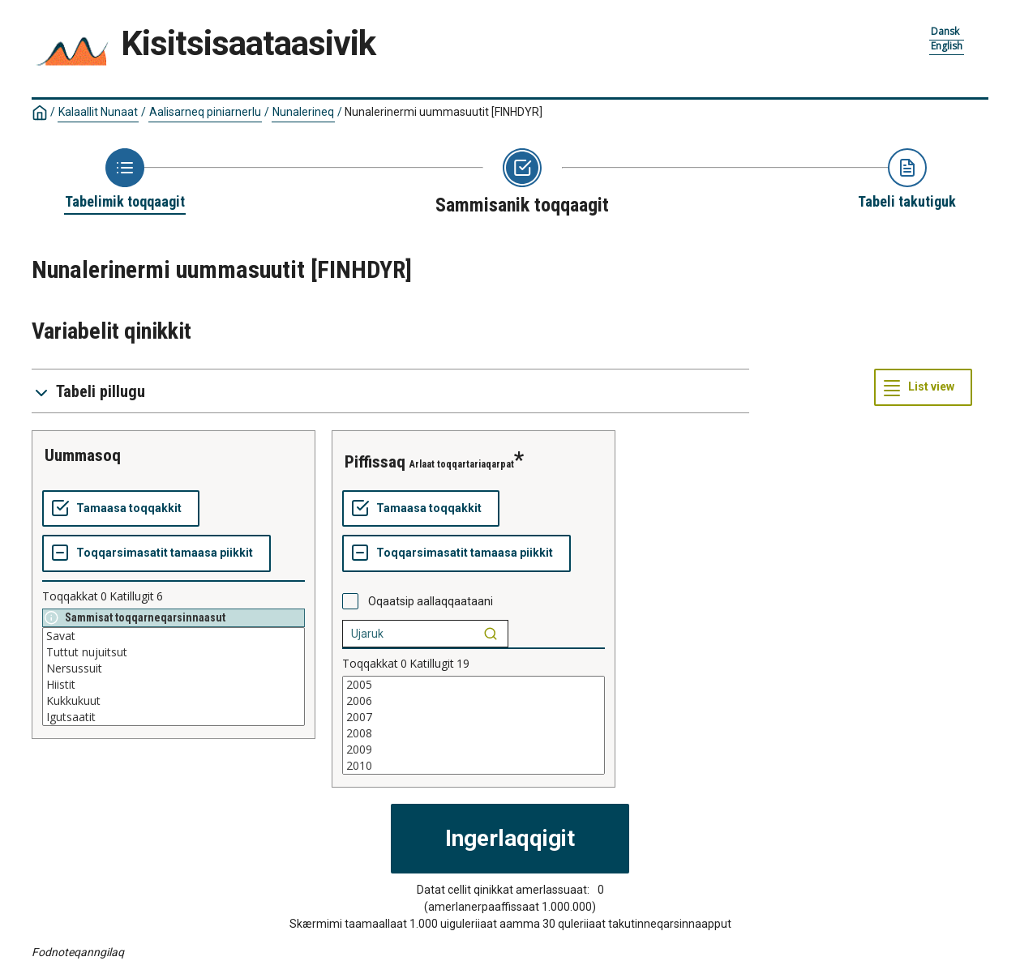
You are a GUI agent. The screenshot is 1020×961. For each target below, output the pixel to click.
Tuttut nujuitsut (173, 652)
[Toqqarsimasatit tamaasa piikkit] (156, 553)
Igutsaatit (173, 717)
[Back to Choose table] (125, 180)
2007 (473, 717)
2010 (473, 766)
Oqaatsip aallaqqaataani (430, 601)
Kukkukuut (173, 701)
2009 (473, 749)
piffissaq (375, 462)
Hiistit (173, 685)
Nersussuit (173, 668)
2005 (473, 685)
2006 (473, 701)
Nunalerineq (303, 111)
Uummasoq (83, 455)
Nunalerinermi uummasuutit (443, 111)
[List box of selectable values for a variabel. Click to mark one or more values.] (173, 676)
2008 (473, 733)
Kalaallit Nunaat (98, 111)
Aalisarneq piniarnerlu (205, 111)
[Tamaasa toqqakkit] (120, 508)
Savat (173, 636)
